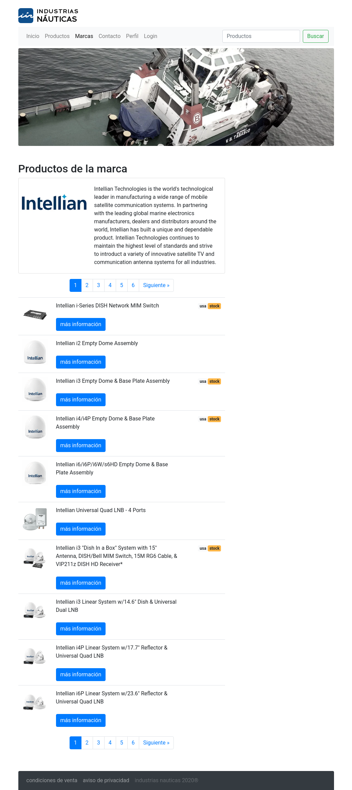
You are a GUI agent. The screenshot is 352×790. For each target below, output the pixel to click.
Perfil (132, 36)
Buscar (315, 36)
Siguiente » (156, 285)
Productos (57, 36)
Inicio (32, 36)
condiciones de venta (52, 780)
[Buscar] (261, 36)
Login (150, 36)
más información (80, 324)
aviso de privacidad (106, 780)
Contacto (109, 36)
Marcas (84, 36)
